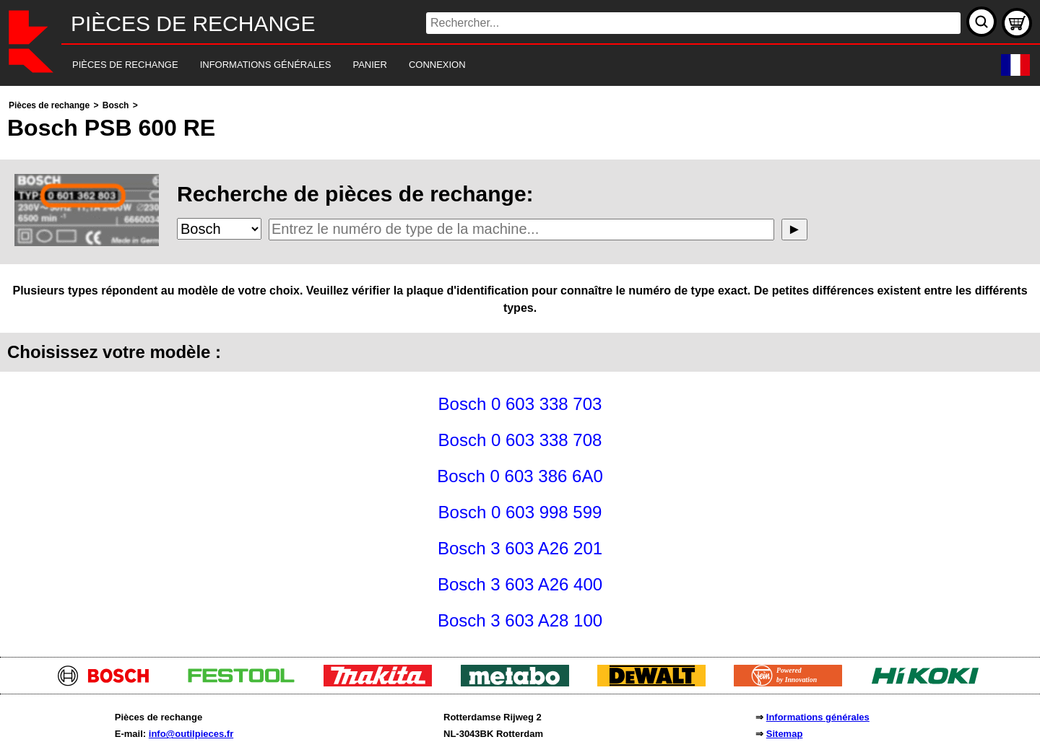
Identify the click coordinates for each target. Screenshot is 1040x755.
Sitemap (784, 733)
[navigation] (500, 65)
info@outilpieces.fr (191, 733)
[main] (520, 368)
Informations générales (818, 717)
